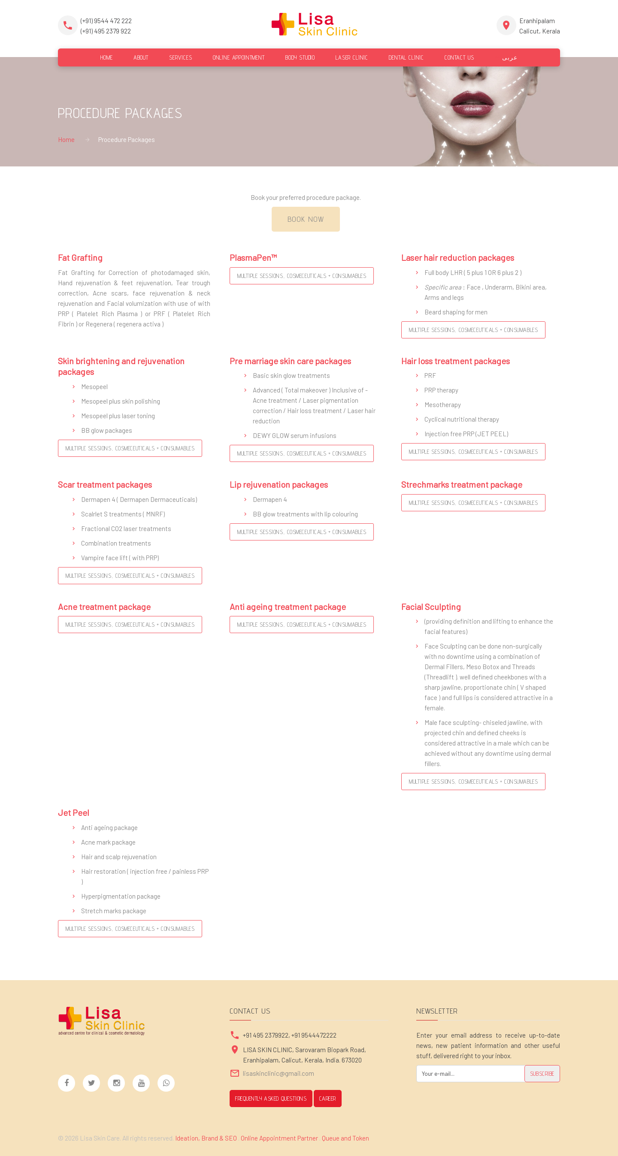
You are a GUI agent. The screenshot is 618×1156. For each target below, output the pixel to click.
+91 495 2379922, (267, 1035)
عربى (506, 57)
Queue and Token (345, 1138)
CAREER (327, 1098)
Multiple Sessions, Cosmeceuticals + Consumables (301, 275)
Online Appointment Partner (279, 1138)
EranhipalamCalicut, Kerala (539, 26)
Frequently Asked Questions (271, 1098)
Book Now (306, 218)
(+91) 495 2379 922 (106, 31)
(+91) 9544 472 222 (106, 20)
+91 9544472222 (313, 1035)
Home (66, 139)
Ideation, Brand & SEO (206, 1138)
